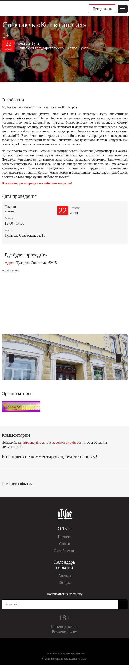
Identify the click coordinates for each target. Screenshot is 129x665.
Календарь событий (64, 565)
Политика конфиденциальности (64, 653)
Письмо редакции (64, 627)
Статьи (64, 544)
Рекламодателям (64, 631)
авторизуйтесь (34, 442)
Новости (64, 537)
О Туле (64, 528)
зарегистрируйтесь (67, 442)
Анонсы (64, 576)
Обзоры (65, 583)
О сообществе (64, 551)
